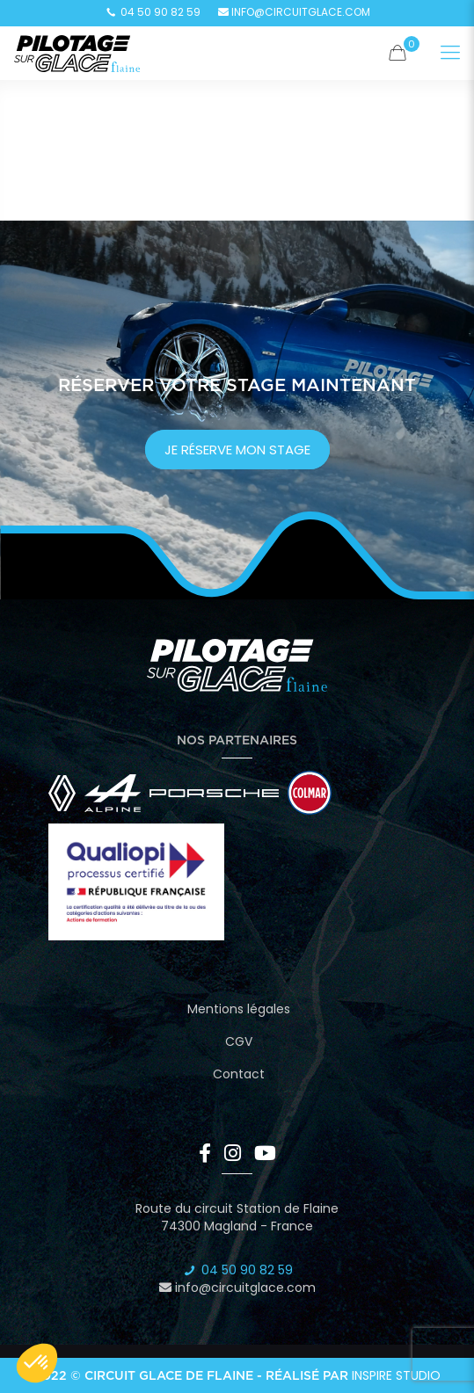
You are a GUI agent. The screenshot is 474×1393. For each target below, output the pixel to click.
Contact (239, 1074)
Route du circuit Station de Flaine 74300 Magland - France (237, 1217)
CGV (238, 1041)
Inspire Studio (396, 1375)
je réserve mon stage (237, 449)
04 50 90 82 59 (152, 11)
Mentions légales (238, 1009)
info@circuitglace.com (294, 11)
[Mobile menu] (450, 53)
